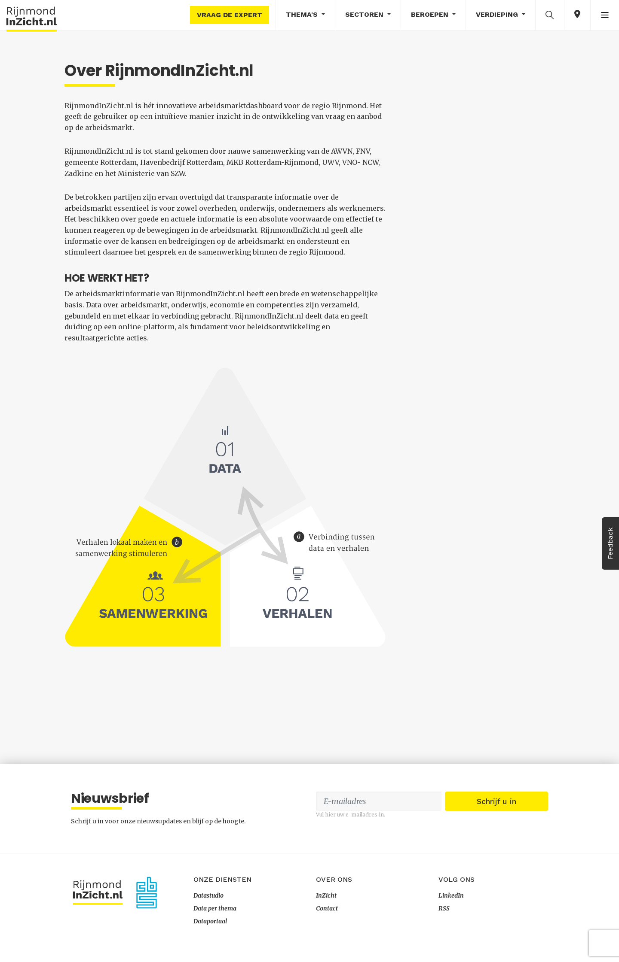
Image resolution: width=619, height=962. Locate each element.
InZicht (326, 895)
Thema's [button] (303, 14)
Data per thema (214, 908)
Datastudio (208, 895)
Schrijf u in (496, 801)
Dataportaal (210, 921)
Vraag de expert (229, 15)
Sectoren (365, 14)
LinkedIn (451, 895)
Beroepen (430, 14)
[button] (550, 14)
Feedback (610, 543)
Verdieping (498, 14)
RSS (444, 908)
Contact (327, 908)
